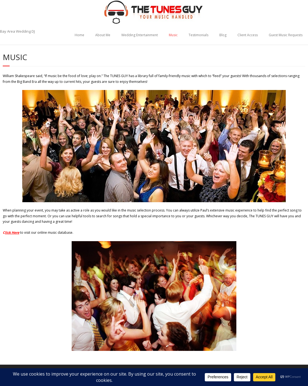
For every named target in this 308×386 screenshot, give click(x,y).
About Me (102, 35)
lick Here (12, 232)
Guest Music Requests (286, 35)
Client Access (247, 35)
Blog (222, 35)
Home (79, 35)
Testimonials (198, 35)
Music (173, 35)
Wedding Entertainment (139, 35)
